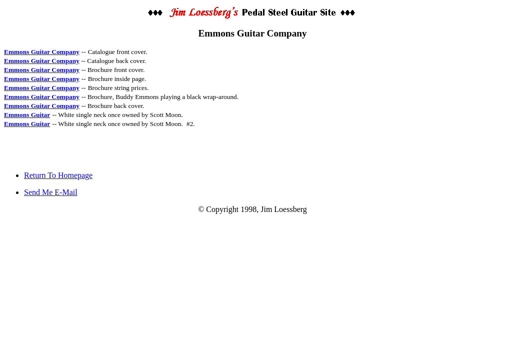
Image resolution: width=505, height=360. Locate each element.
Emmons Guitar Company (42, 52)
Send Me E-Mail (51, 192)
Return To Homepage (58, 175)
